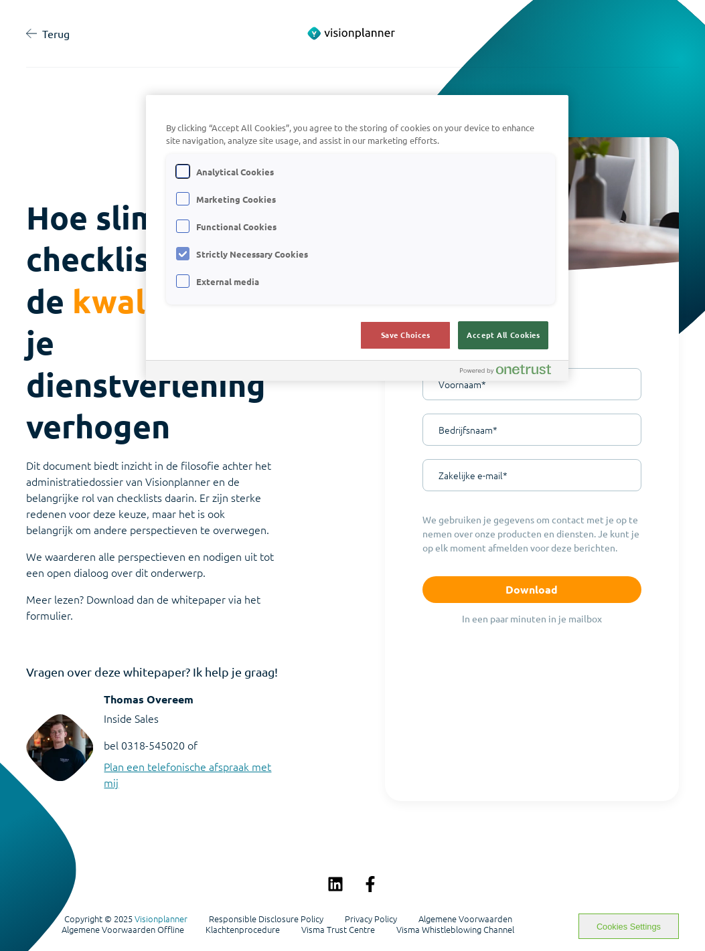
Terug (48, 33)
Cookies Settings (629, 927)
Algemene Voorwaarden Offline (123, 929)
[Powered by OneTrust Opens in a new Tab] (511, 372)
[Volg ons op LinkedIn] (335, 884)
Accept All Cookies (503, 334)
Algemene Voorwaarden (465, 919)
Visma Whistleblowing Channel (455, 929)
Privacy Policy (371, 919)
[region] (357, 238)
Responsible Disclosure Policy (266, 919)
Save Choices (405, 334)
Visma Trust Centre (338, 929)
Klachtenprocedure (243, 929)
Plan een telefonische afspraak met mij (187, 774)
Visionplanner (161, 918)
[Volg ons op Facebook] (370, 884)
